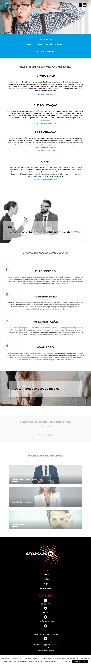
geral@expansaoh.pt (45, 621)
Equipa (45, 584)
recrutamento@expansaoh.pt (45, 630)
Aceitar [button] (76, 661)
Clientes (45, 579)
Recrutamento (45, 588)
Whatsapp (46, 612)
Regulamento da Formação (45, 650)
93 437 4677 (45, 604)
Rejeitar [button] (84, 661)
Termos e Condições (45, 648)
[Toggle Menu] (84, 5)
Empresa (45, 574)
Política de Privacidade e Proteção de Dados (45, 645)
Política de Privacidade (64, 661)
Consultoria (45, 51)
